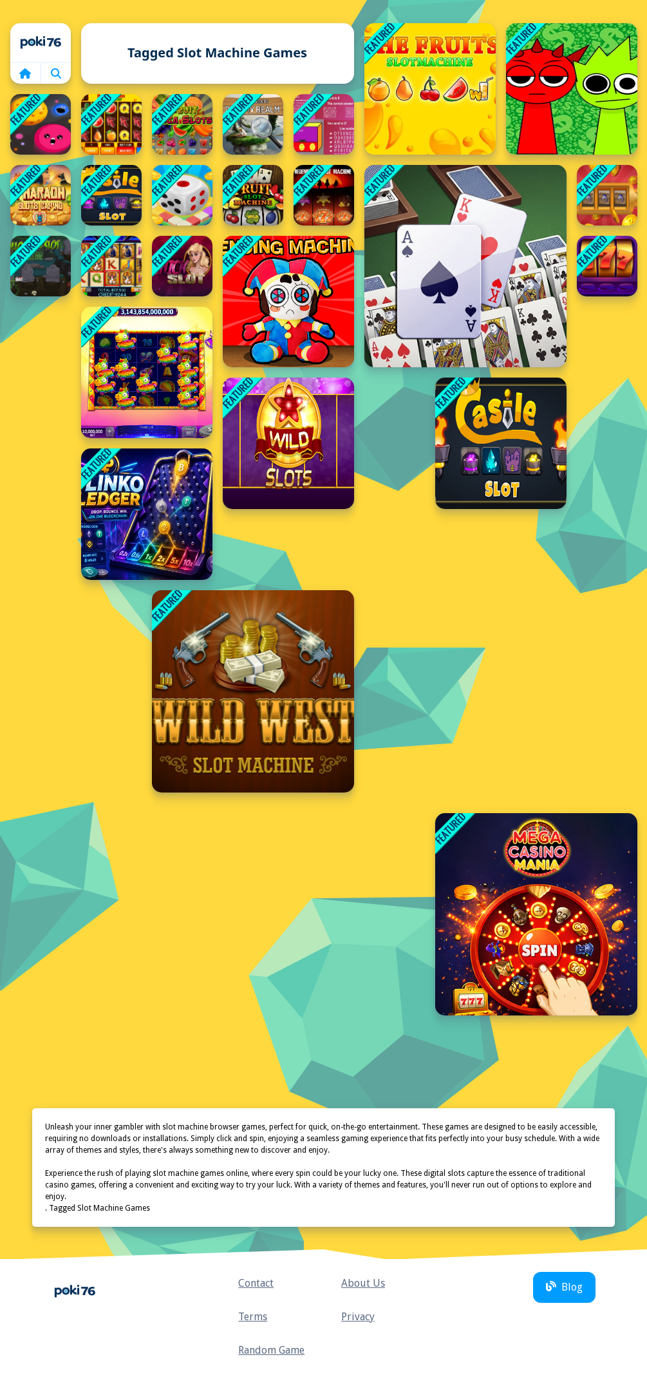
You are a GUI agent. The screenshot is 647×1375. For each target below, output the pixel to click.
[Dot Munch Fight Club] (40, 124)
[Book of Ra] (111, 266)
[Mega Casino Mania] (536, 914)
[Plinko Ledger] (146, 514)
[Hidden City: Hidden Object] (253, 124)
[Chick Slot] (182, 266)
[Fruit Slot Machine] (253, 195)
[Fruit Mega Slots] (182, 124)
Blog (564, 1287)
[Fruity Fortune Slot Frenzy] (111, 124)
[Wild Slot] (288, 443)
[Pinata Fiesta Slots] (146, 372)
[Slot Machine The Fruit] (430, 89)
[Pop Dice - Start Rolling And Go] (182, 195)
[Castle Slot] (111, 195)
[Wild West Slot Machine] (253, 691)
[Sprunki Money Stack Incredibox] (571, 89)
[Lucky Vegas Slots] (607, 266)
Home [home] (40, 42)
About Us (363, 1283)
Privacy (358, 1317)
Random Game (271, 1350)
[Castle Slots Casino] (607, 195)
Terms (252, 1317)
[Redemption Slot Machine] (324, 195)
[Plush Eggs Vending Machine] (288, 301)
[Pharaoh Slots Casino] (40, 195)
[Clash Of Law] (324, 124)
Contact (256, 1283)
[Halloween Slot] (40, 266)
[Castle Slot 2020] (501, 443)
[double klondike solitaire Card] (465, 266)
